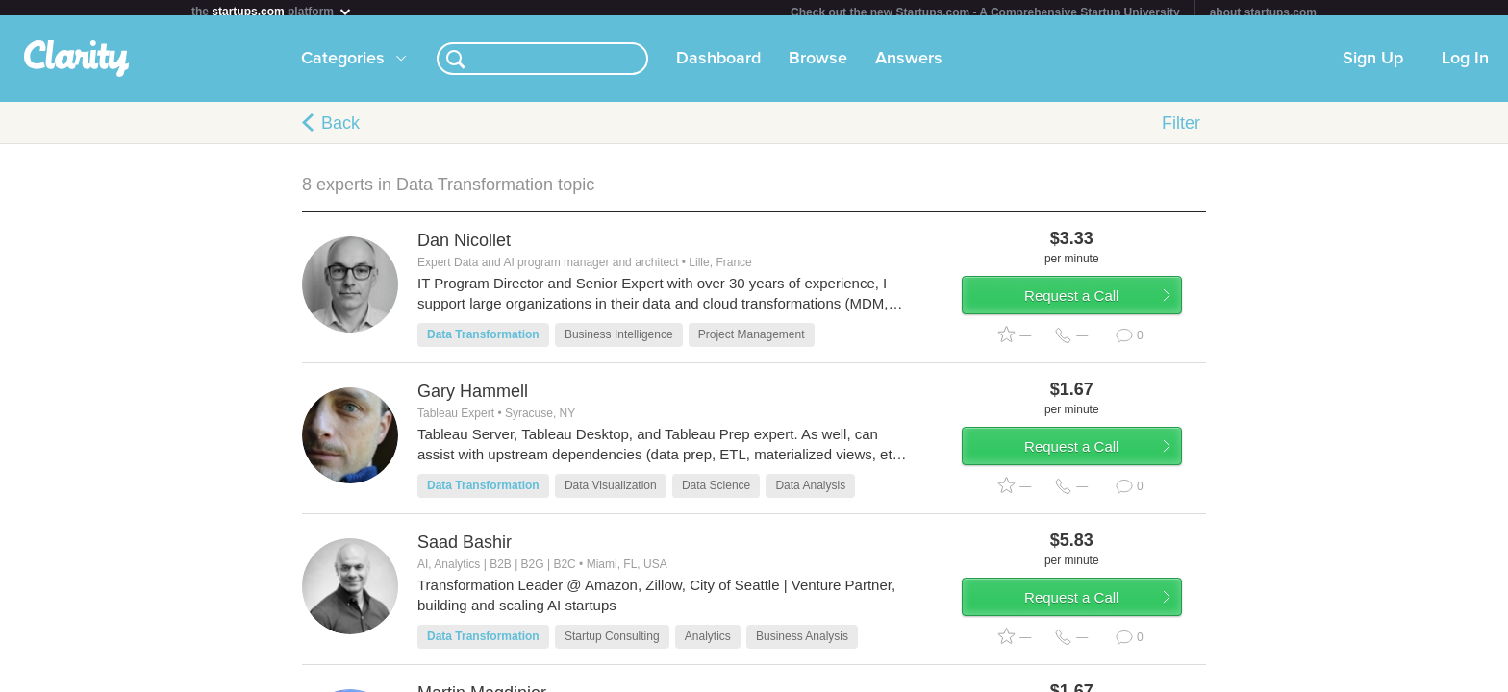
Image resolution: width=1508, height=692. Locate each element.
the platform (272, 11)
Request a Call (1092, 311)
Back (340, 130)
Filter (1181, 130)
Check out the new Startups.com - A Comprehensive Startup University (985, 12)
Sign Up (1373, 66)
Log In (1465, 66)
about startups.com (1263, 12)
